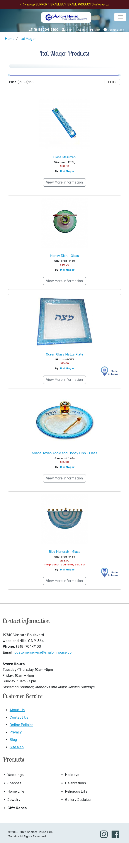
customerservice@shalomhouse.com (44, 652)
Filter (112, 82)
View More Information (64, 182)
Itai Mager (67, 171)
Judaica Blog (114, 29)
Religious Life (76, 791)
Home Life (15, 791)
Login (67, 29)
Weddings (15, 775)
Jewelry (13, 800)
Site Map (17, 747)
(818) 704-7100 (46, 30)
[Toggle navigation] (120, 17)
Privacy (16, 732)
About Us (17, 710)
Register (81, 29)
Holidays (72, 775)
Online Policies (21, 725)
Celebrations (75, 783)
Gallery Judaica (78, 800)
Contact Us (19, 717)
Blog (13, 740)
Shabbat (14, 783)
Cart (95, 30)
